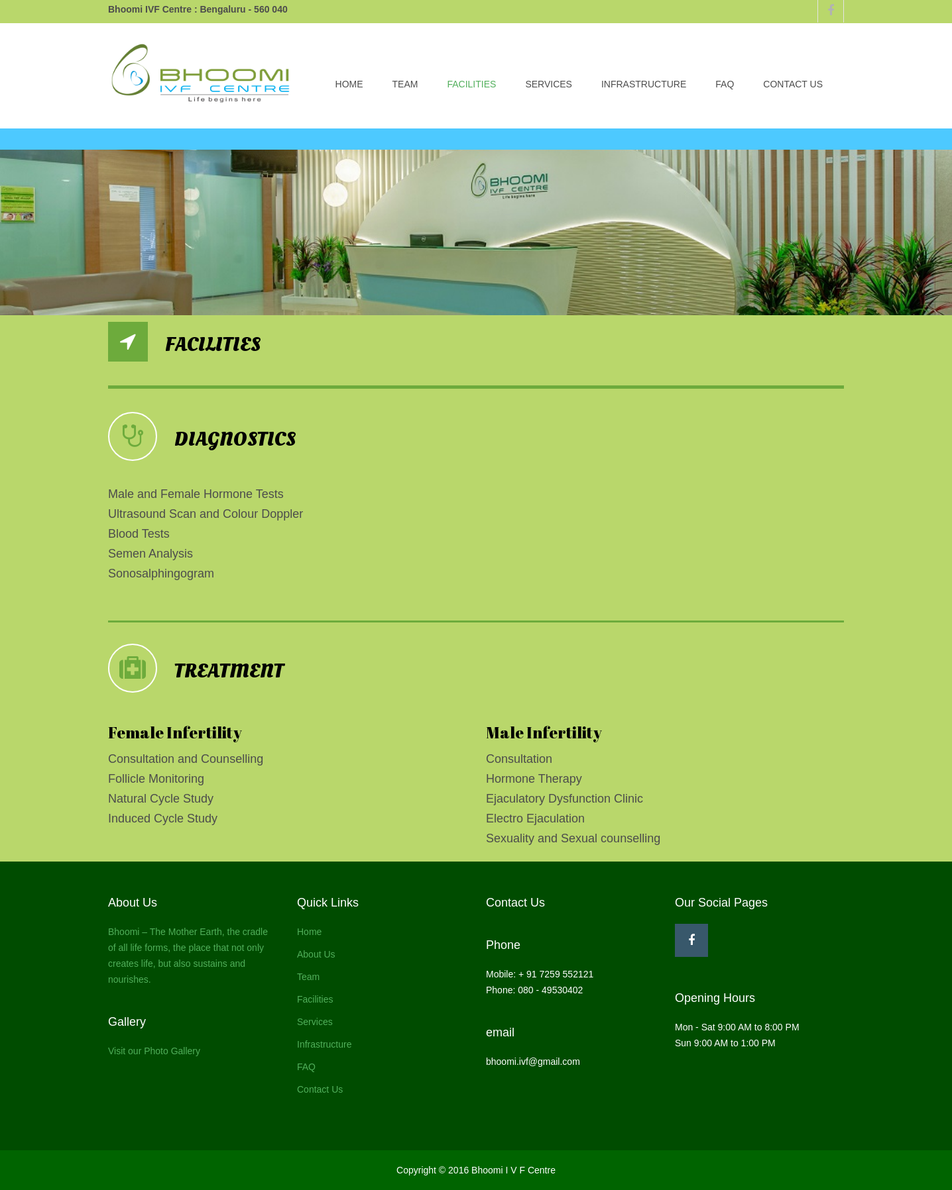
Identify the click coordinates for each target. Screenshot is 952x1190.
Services (548, 84)
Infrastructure (643, 84)
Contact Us (793, 84)
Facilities (471, 84)
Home (349, 84)
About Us (316, 954)
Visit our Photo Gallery (154, 1051)
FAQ (724, 84)
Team (405, 84)
